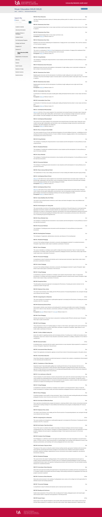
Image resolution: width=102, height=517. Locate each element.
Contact (17, 62)
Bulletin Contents (19, 72)
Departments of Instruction (22, 56)
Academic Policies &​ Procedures (20, 33)
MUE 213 (35, 178)
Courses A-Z (20, 11)
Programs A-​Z (19, 46)
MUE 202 (42, 106)
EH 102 (42, 312)
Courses (23, 20)
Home (16, 11)
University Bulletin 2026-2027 (76, 3)
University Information (20, 30)
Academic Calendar (20, 26)
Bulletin (17, 20)
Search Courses (19, 66)
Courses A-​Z (18, 49)
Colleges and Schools (20, 43)
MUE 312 (42, 194)
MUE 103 (42, 96)
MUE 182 (42, 87)
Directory (18, 59)
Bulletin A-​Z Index (20, 69)
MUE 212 (35, 112)
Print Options (84, 8)
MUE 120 (50, 50)
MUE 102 (42, 36)
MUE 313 (35, 189)
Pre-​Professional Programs (21, 40)
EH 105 (56, 312)
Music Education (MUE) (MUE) (23, 53)
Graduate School (19, 37)
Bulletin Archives (19, 75)
